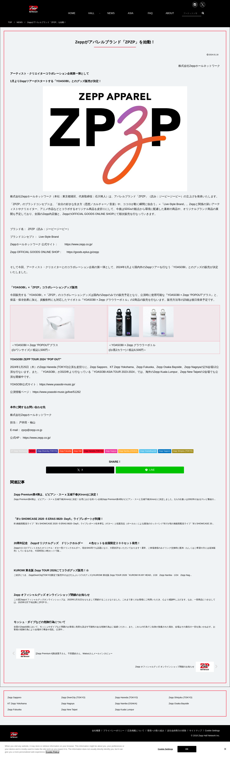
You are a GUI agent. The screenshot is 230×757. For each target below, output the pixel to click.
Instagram (195, 4)
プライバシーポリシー (113, 730)
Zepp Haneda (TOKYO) (93, 451)
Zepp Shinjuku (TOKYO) (183, 451)
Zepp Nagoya (111, 451)
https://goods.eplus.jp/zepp (83, 252)
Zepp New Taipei (69, 709)
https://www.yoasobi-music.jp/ (57, 384)
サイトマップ (195, 730)
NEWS (32, 451)
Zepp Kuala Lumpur (124, 709)
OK (186, 749)
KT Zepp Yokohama (19, 451)
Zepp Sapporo (164, 451)
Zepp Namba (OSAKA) (128, 451)
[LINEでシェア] (150, 470)
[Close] (225, 749)
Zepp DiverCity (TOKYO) (73, 697)
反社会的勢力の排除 (176, 730)
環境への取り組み (155, 730)
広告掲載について (135, 730)
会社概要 (96, 730)
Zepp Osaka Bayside (179, 703)
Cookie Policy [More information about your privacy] (52, 752)
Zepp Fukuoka (65, 451)
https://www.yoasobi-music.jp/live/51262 (57, 391)
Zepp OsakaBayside (148, 451)
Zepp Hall (77, 451)
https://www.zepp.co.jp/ (78, 244)
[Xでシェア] (80, 470)
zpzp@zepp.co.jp (31, 430)
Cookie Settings (165, 749)
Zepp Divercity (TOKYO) (47, 451)
